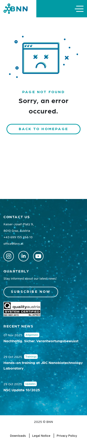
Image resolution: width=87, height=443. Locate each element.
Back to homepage (43, 128)
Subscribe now (31, 291)
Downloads (18, 436)
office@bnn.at (13, 244)
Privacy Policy (67, 436)
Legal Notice (41, 436)
